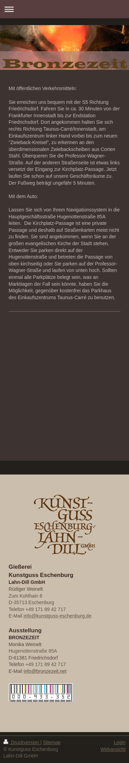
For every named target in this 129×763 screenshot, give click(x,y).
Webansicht (113, 749)
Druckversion (21, 742)
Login (120, 742)
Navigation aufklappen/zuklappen (64, 9)
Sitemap (52, 742)
